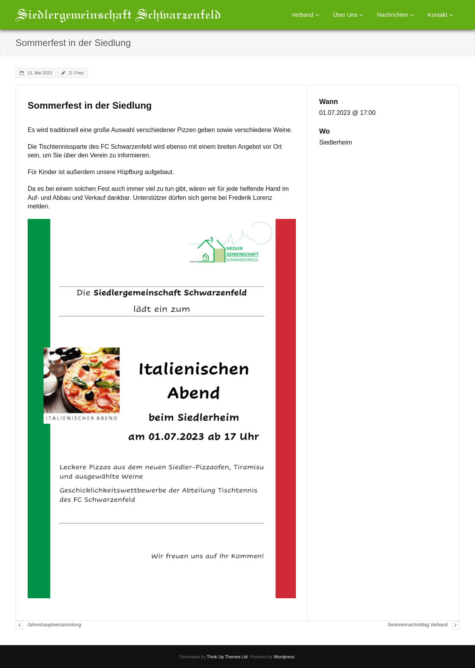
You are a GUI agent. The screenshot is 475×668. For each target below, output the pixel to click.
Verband (302, 14)
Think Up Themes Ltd (227, 656)
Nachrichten (392, 14)
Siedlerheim (335, 142)
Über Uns (345, 14)
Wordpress (284, 656)
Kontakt (437, 14)
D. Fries (76, 73)
